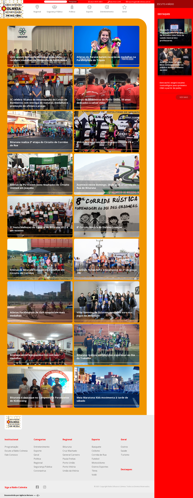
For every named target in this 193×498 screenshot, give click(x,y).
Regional (37, 11)
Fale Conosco (11, 454)
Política (72, 11)
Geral (124, 11)
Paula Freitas (69, 458)
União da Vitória (71, 470)
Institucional (11, 439)
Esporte (89, 11)
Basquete (96, 446)
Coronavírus (40, 470)
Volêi (94, 474)
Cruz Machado (70, 450)
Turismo (125, 454)
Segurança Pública (54, 11)
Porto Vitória (69, 466)
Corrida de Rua (99, 454)
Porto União (69, 462)
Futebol (95, 458)
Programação (11, 446)
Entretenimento (107, 11)
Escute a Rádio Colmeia (16, 450)
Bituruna (67, 446)
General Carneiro (71, 454)
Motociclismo (98, 462)
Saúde (124, 450)
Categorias (40, 439)
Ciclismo (96, 450)
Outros (124, 446)
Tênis (94, 470)
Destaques (126, 469)
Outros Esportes (100, 466)
